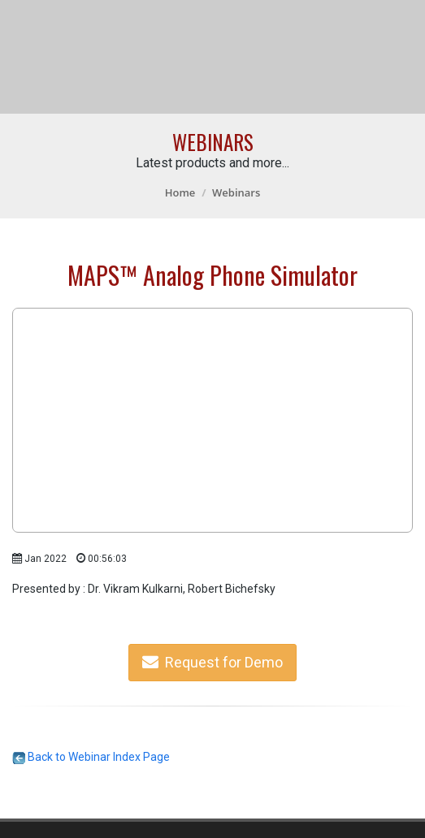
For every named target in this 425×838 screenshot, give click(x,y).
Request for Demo (212, 662)
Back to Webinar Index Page (91, 756)
